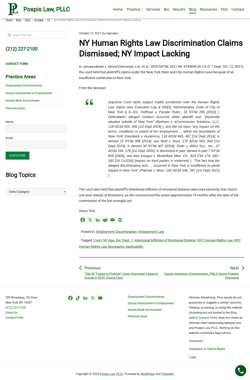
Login (192, 357)
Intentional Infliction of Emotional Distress (165, 240)
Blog (192, 9)
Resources (208, 9)
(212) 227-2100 (16, 307)
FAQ (224, 9)
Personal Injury (15, 108)
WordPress (148, 374)
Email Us (11, 312)
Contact (237, 9)
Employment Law (151, 232)
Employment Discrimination (116, 232)
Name (9, 122)
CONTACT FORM (17, 64)
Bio (166, 9)
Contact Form (14, 317)
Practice (134, 9)
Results (179, 9)
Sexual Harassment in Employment (29, 93)
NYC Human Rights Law (215, 240)
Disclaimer (196, 341)
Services (153, 9)
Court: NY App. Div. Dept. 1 (113, 240)
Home (118, 9)
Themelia (167, 374)
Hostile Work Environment (22, 100)
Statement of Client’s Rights (207, 349)
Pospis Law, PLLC (111, 374)
